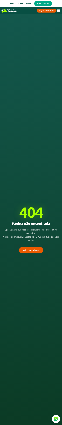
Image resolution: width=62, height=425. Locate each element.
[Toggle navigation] (58, 11)
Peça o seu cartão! (46, 10)
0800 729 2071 (43, 3)
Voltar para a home (31, 250)
